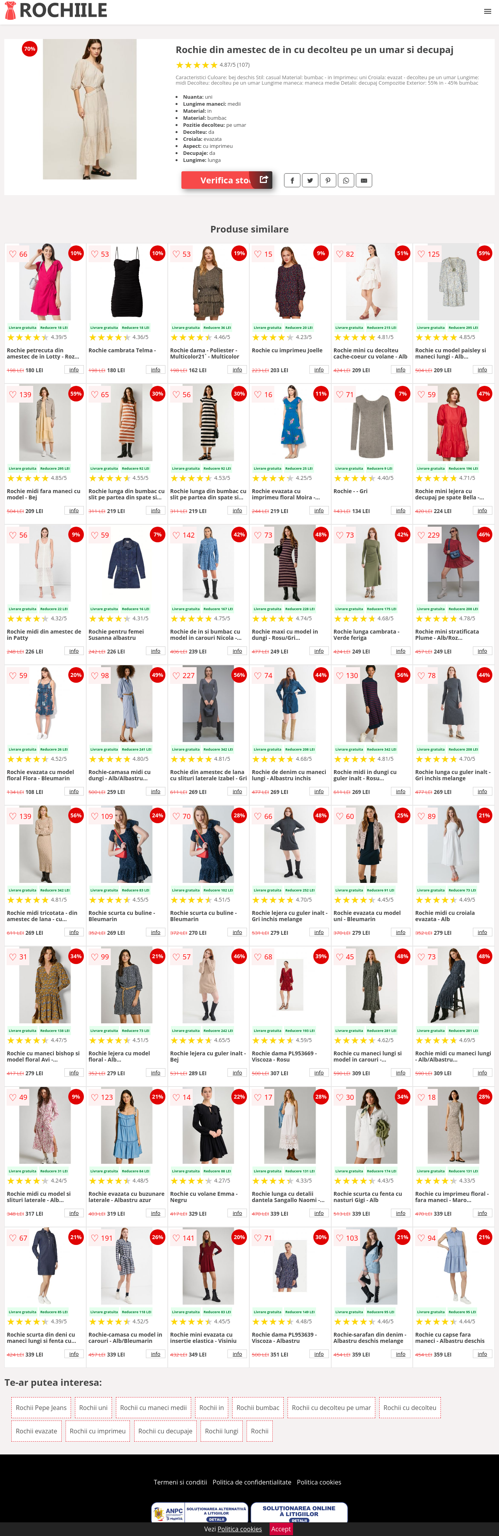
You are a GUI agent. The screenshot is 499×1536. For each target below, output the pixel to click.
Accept (281, 1529)
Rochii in (211, 1407)
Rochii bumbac (257, 1407)
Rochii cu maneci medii (153, 1407)
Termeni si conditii (180, 1482)
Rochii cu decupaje (166, 1431)
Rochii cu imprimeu (98, 1431)
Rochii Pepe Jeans (41, 1407)
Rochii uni (93, 1407)
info (74, 369)
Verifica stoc (236, 180)
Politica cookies (319, 1482)
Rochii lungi (221, 1431)
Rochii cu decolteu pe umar (331, 1407)
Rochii (259, 1431)
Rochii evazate (36, 1431)
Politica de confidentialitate (252, 1482)
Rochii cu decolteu (410, 1407)
